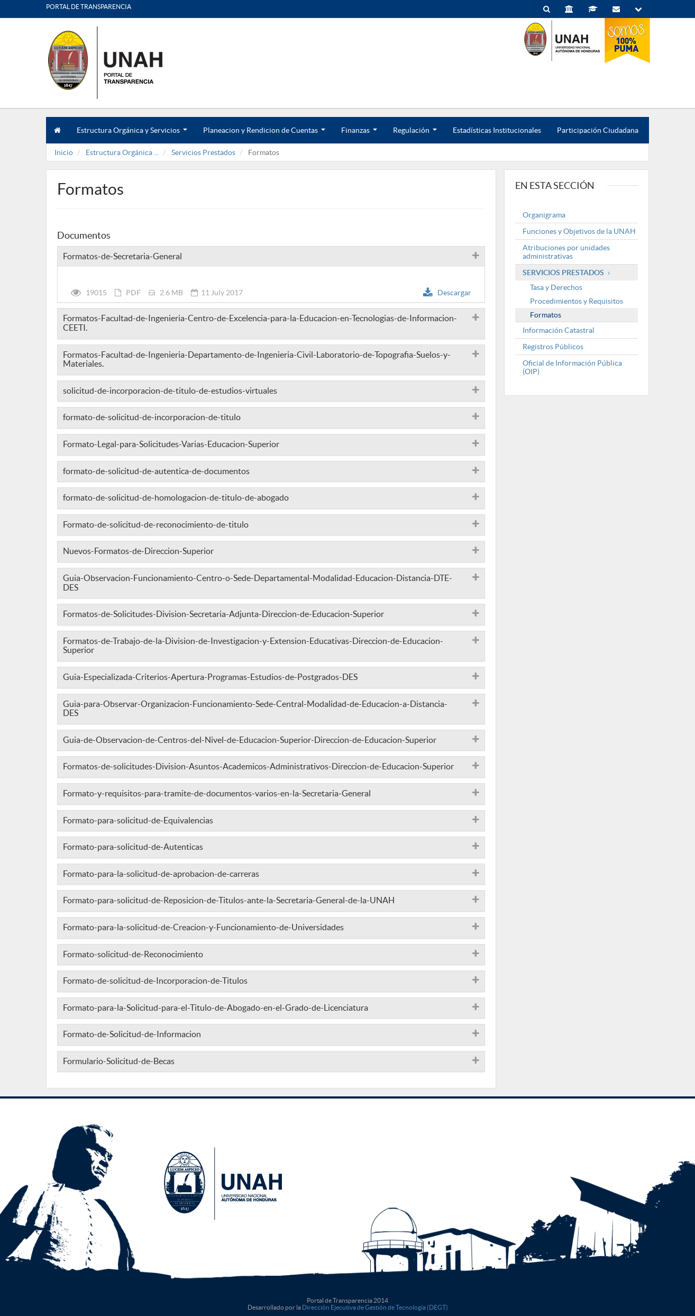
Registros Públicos (553, 346)
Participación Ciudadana (597, 130)
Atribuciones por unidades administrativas (566, 251)
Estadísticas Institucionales (497, 130)
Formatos (545, 315)
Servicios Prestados (203, 152)
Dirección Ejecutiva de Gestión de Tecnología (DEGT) (375, 1307)
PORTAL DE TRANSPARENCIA (88, 6)
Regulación (415, 134)
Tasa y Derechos (556, 287)
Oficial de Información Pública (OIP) (572, 367)
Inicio (63, 152)
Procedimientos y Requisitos (576, 301)
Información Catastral (559, 330)
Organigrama (544, 215)
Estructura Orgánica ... (122, 152)
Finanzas (359, 134)
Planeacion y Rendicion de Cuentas (264, 134)
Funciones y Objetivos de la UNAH (579, 231)
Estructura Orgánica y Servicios (132, 134)
